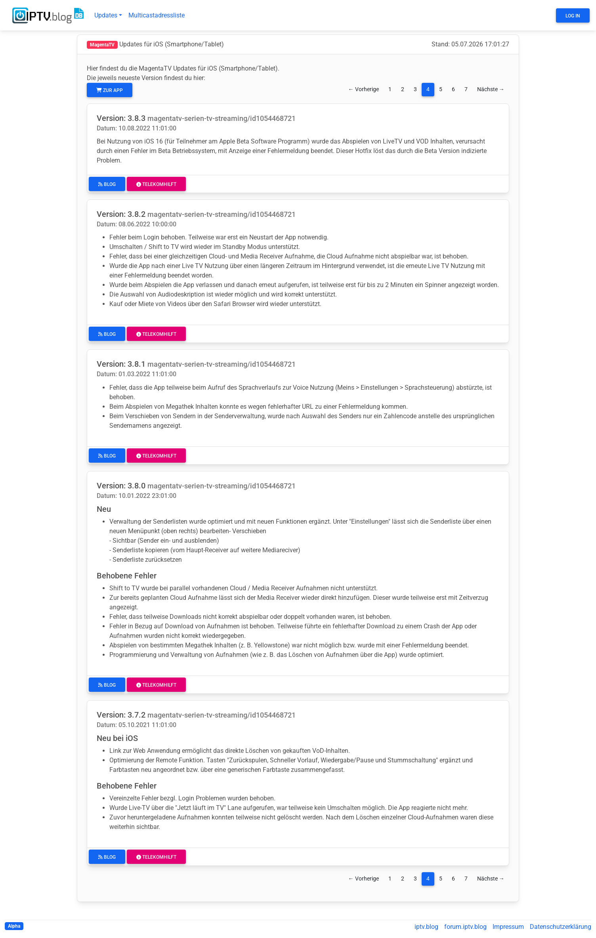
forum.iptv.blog (465, 926)
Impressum (508, 926)
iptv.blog (426, 926)
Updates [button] (105, 15)
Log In (572, 16)
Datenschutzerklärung (560, 926)
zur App (109, 90)
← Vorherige (363, 89)
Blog (107, 184)
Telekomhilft (156, 184)
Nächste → (490, 89)
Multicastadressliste (156, 15)
